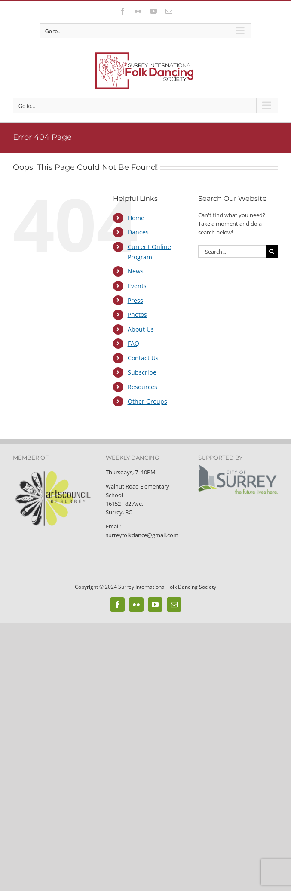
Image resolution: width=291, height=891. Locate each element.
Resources (142, 387)
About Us (141, 329)
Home (136, 218)
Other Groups (147, 401)
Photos (137, 314)
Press (135, 300)
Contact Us (143, 358)
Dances (138, 232)
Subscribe (142, 372)
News (136, 271)
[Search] (272, 251)
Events (137, 286)
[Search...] (232, 251)
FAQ (133, 343)
